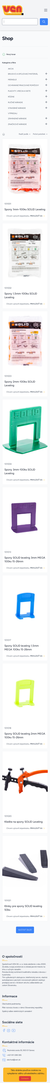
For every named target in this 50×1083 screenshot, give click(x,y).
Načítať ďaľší (25, 930)
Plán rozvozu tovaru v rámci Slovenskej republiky (22, 1007)
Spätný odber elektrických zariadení (17, 1011)
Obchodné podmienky (11, 1004)
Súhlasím (25, 1078)
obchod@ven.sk (13, 1060)
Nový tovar (11, 54)
